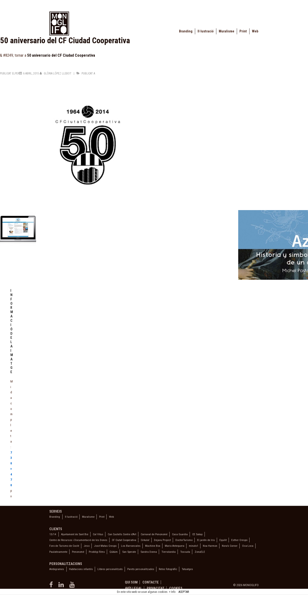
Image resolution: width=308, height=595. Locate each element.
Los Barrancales (131, 545)
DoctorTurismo (183, 540)
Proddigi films (97, 551)
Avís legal (133, 588)
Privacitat (155, 588)
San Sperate (129, 551)
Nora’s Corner (229, 545)
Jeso (87, 545)
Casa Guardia (180, 534)
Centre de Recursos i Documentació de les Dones (78, 540)
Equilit (223, 540)
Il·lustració (206, 31)
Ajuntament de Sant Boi (74, 534)
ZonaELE (200, 551)
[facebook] (52, 586)
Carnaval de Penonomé (154, 534)
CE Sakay (197, 534)
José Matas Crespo (105, 545)
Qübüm (113, 551)
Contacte (150, 582)
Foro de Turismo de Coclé (64, 545)
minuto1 (193, 545)
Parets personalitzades (140, 569)
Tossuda (185, 551)
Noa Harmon (210, 545)
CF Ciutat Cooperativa (124, 540)
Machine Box (152, 545)
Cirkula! (145, 540)
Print (243, 31)
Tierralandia (168, 551)
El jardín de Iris (206, 540)
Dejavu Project (162, 540)
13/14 (52, 534)
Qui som (131, 582)
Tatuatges (187, 569)
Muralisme (226, 31)
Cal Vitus (98, 534)
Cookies (175, 588)
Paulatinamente (58, 551)
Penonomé (78, 551)
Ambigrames (56, 569)
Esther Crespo (239, 540)
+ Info (172, 592)
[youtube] (72, 586)
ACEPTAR (184, 592)
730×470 (11, 469)
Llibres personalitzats (110, 569)
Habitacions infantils (81, 569)
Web (255, 31)
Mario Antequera (174, 545)
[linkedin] (62, 586)
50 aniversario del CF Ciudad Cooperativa (61, 55)
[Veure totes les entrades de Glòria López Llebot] (56, 73)
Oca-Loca (247, 545)
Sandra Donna (149, 551)
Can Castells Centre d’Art (122, 534)
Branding (185, 31)
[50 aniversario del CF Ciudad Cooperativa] (31, 73)
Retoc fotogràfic (168, 569)
